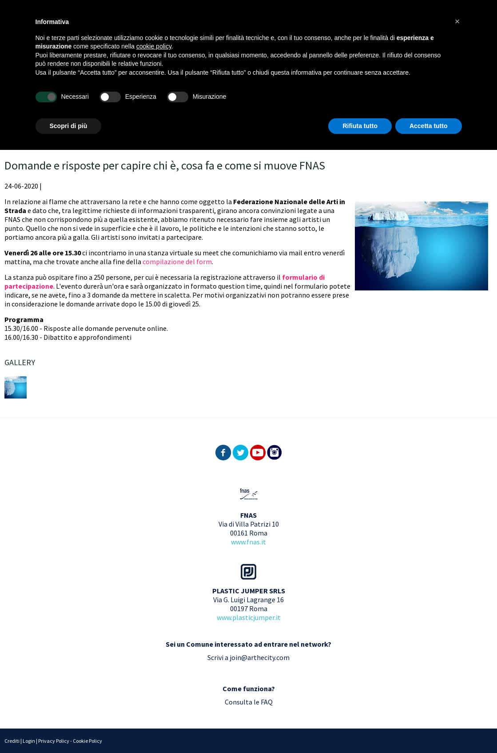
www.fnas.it (248, 541)
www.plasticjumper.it (249, 617)
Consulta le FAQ (249, 701)
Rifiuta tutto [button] (360, 125)
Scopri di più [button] (68, 125)
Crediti (12, 740)
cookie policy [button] (153, 46)
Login (29, 740)
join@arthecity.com (260, 657)
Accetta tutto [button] (429, 125)
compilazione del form (177, 261)
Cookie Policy (87, 740)
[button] (457, 21)
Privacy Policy (53, 740)
